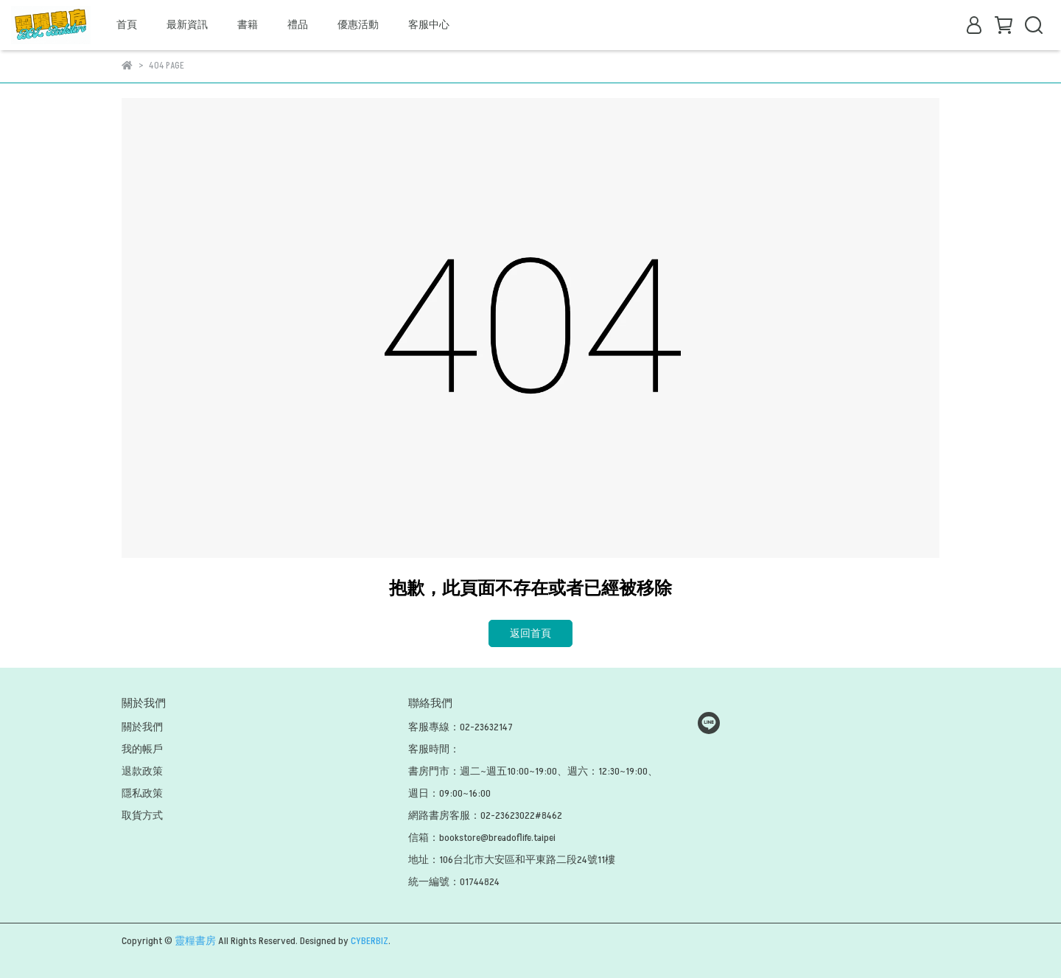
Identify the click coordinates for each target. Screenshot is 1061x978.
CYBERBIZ (369, 941)
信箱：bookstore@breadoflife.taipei (482, 838)
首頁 (126, 25)
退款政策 (142, 771)
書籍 (247, 25)
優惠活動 (358, 25)
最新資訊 (187, 25)
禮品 (297, 25)
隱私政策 (142, 793)
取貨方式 (142, 815)
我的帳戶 (142, 749)
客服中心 (428, 25)
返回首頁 (530, 633)
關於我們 (142, 727)
